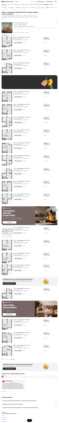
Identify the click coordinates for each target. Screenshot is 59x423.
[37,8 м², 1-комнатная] (7, 325)
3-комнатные (4, 421)
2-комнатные (4, 419)
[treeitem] (4, 4)
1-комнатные (4, 417)
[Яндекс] (2, 1)
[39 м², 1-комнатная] (7, 338)
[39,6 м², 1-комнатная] (7, 259)
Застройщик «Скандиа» (17, 32)
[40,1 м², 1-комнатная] (7, 148)
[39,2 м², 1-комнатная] (7, 351)
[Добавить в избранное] (56, 23)
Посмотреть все (4, 391)
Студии (3, 415)
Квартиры (4, 412)
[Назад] (54, 391)
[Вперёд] (56, 391)
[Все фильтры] (3, 8)
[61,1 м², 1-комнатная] (7, 233)
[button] (34, 2)
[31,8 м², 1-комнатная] (7, 161)
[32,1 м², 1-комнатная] (7, 68)
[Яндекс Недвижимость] (8, 1)
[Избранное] (32, 2)
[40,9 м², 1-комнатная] (7, 97)
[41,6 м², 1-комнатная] (7, 135)
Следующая (13, 359)
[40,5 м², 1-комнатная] (7, 43)
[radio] (2, 359)
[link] (55, 2)
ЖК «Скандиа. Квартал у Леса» (18, 39)
